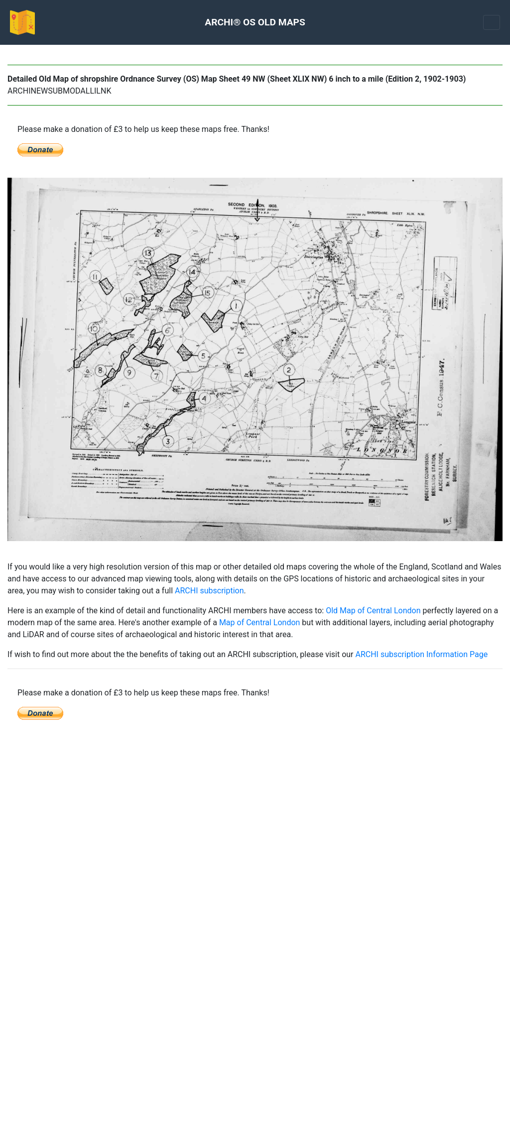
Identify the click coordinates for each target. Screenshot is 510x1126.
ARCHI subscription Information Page (421, 654)
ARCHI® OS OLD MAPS (255, 22)
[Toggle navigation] (491, 22)
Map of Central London (259, 622)
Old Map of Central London (373, 610)
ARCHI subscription (209, 590)
